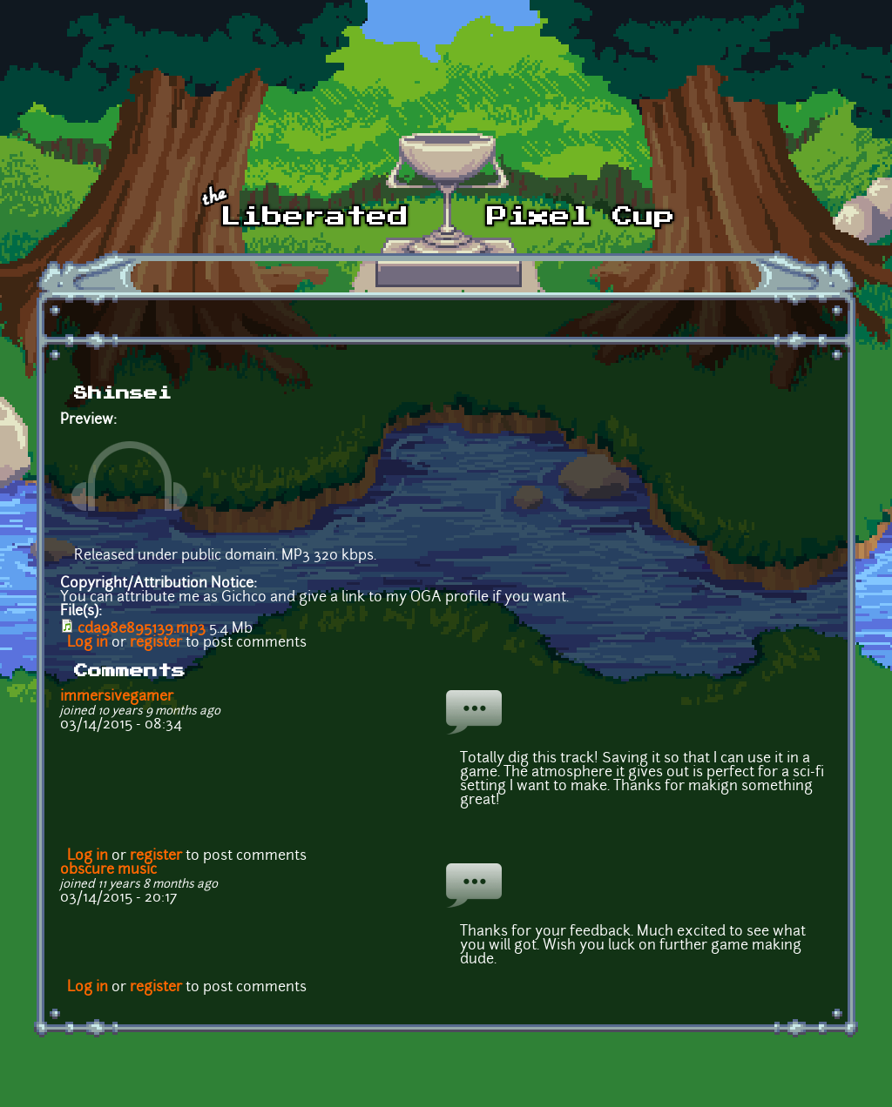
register (156, 643)
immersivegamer (116, 697)
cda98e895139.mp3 (142, 629)
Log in (87, 643)
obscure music (108, 870)
